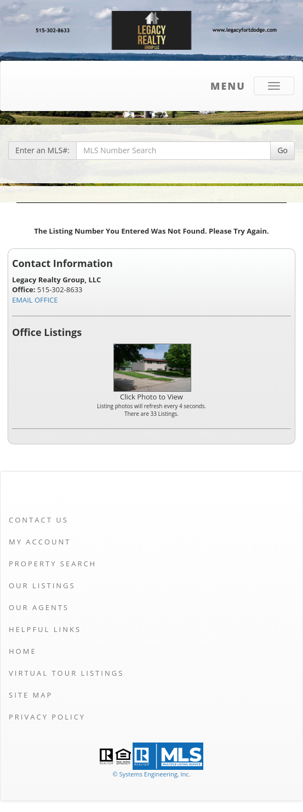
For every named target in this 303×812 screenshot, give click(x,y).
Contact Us (38, 520)
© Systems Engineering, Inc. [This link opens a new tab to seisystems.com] (151, 774)
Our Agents (39, 607)
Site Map (31, 695)
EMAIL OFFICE (35, 300)
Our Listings (42, 585)
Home (23, 651)
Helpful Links (45, 629)
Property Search (52, 564)
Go (282, 150)
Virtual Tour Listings (66, 673)
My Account (40, 542)
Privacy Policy (47, 717)
